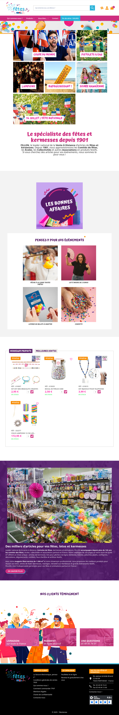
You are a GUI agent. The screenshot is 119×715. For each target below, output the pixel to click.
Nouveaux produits (20, 351)
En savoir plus (15, 571)
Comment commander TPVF (44, 688)
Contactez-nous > (95, 692)
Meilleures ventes (46, 351)
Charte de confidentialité (42, 694)
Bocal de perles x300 (54, 389)
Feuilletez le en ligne (69, 674)
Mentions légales (39, 691)
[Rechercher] (63, 7)
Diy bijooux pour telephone (91, 389)
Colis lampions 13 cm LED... (23, 433)
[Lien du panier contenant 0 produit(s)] (112, 8)
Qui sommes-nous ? (40, 685)
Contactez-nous (39, 697)
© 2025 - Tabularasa (59, 712)
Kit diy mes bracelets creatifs (24, 389)
